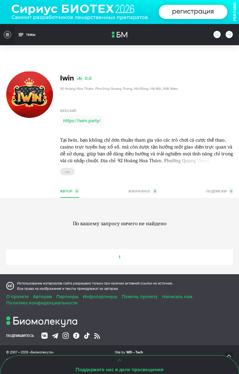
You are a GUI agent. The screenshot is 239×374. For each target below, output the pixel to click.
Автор (69, 191)
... (67, 171)
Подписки (219, 191)
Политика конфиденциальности (42, 303)
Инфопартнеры (100, 296)
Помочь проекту (140, 296)
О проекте (17, 296)
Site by (129, 352)
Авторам (42, 296)
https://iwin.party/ (82, 121)
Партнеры (67, 296)
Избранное (143, 191)
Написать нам (177, 296)
